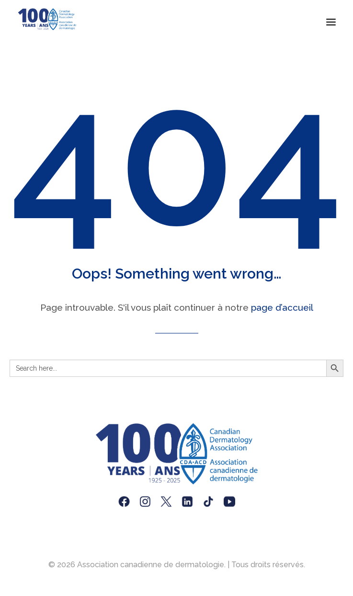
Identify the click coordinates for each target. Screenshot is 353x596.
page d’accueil (282, 307)
